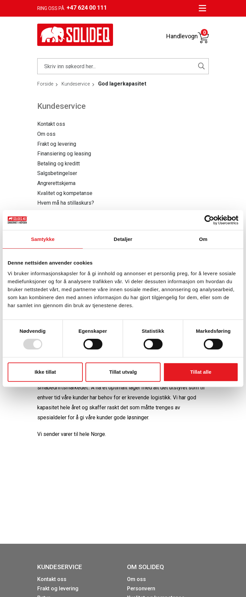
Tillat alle (200, 372)
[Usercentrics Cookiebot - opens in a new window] (209, 220)
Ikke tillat (45, 372)
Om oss (46, 134)
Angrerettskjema (56, 183)
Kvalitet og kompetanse (64, 193)
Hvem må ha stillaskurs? (65, 203)
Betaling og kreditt (58, 163)
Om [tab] (203, 239)
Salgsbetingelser (57, 173)
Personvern (141, 588)
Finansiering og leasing (64, 153)
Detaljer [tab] (123, 239)
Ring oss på (72, 7)
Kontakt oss (51, 124)
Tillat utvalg (123, 372)
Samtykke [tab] (43, 239)
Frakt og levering (56, 144)
